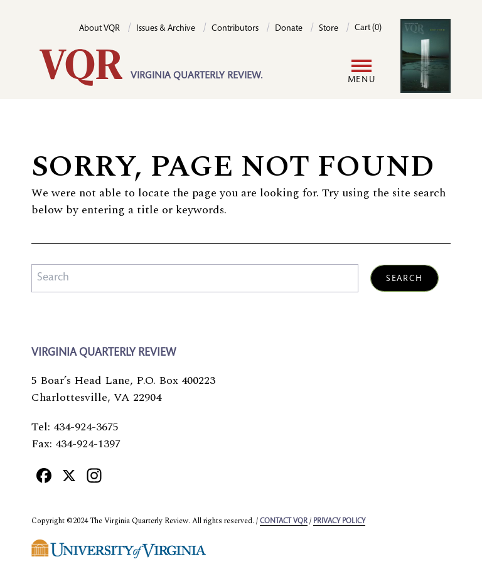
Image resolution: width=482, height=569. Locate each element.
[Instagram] (94, 475)
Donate (289, 28)
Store (328, 28)
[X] (69, 475)
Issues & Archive (165, 28)
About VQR (99, 28)
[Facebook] (43, 475)
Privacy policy (339, 521)
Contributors (235, 28)
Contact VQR (284, 521)
